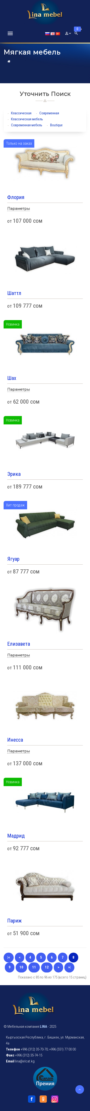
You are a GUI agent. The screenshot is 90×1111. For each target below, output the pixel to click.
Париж (14, 921)
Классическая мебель (27, 119)
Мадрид (16, 836)
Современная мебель (26, 125)
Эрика (14, 474)
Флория (15, 197)
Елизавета (18, 644)
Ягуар (13, 559)
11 (34, 967)
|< (8, 957)
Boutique (56, 125)
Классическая (21, 113)
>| (69, 967)
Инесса (15, 740)
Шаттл (14, 293)
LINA (43, 1026)
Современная (49, 113)
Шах (11, 378)
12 (47, 967)
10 (21, 967)
